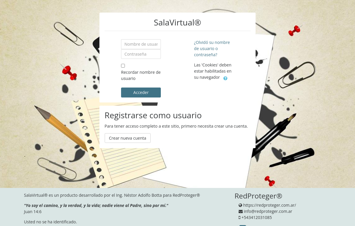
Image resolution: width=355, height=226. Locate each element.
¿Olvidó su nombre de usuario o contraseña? (212, 48)
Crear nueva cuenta (128, 138)
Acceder (141, 92)
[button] (225, 78)
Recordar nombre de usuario (141, 75)
